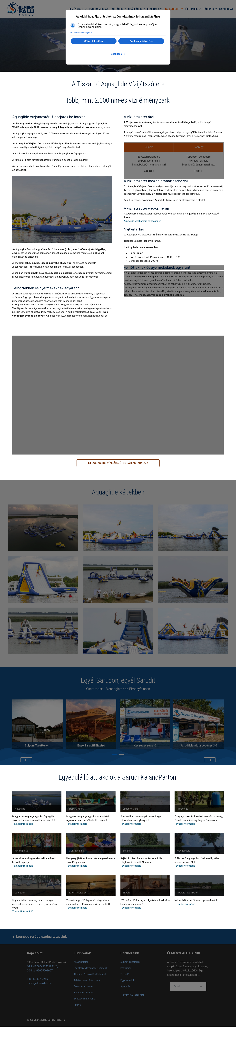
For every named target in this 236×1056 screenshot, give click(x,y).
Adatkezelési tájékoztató (87, 980)
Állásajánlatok (81, 962)
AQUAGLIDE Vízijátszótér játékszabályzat (119, 463)
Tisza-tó (124, 974)
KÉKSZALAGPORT (133, 995)
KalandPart (172, 9)
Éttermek (191, 9)
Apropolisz (126, 986)
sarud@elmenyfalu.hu (39, 983)
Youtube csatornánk (84, 998)
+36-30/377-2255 (37, 978)
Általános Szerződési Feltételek (90, 974)
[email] (188, 986)
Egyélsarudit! (127, 980)
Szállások (135, 9)
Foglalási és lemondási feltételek (91, 968)
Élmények (153, 9)
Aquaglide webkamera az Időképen (142, 221)
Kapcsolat (226, 9)
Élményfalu (76, 9)
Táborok (208, 9)
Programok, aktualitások (106, 9)
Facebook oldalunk (83, 986)
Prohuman (125, 968)
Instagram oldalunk (84, 992)
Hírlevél (77, 1005)
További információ (22, 823)
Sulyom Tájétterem (130, 962)
